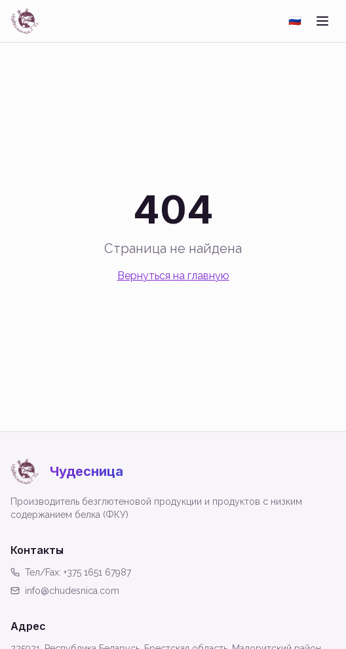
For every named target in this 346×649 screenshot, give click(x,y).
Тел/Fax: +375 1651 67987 (70, 572)
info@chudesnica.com (64, 590)
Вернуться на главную (173, 275)
